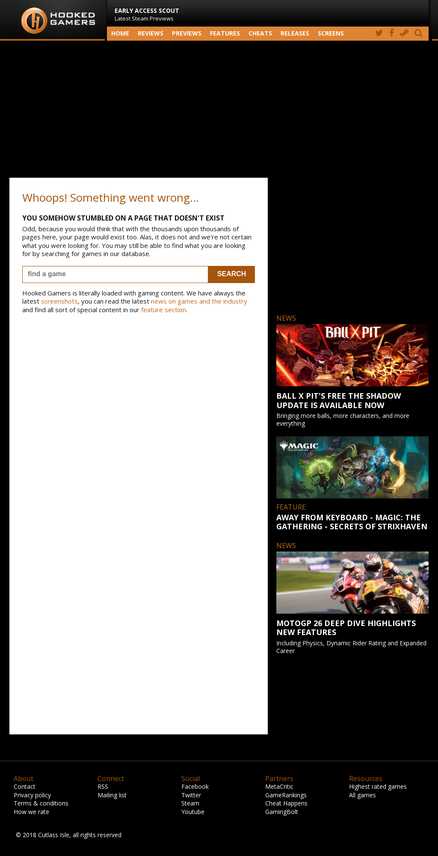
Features (225, 33)
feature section (163, 309)
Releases (295, 33)
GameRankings (286, 795)
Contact (25, 786)
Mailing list (112, 795)
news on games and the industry (199, 301)
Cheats (260, 33)
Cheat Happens (286, 803)
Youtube (192, 812)
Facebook (195, 786)
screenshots (59, 301)
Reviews (150, 33)
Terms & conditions (41, 803)
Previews (186, 33)
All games (362, 795)
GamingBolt (281, 812)
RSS (103, 786)
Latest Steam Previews (147, 14)
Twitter (191, 795)
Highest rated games (378, 786)
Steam (190, 803)
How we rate (31, 812)
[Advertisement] (219, 109)
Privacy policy (32, 795)
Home (120, 33)
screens (331, 33)
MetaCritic (279, 786)
